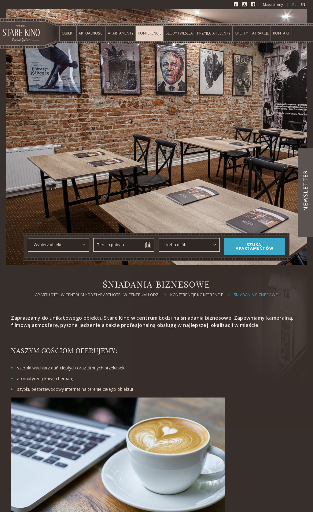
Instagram (245, 5)
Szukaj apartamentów (254, 246)
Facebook (253, 5)
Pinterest (236, 5)
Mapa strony (273, 4)
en (303, 4)
